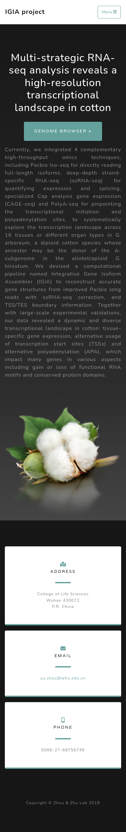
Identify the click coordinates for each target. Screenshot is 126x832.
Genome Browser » (63, 131)
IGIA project (25, 11)
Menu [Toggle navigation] (109, 12)
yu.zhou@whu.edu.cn (62, 678)
